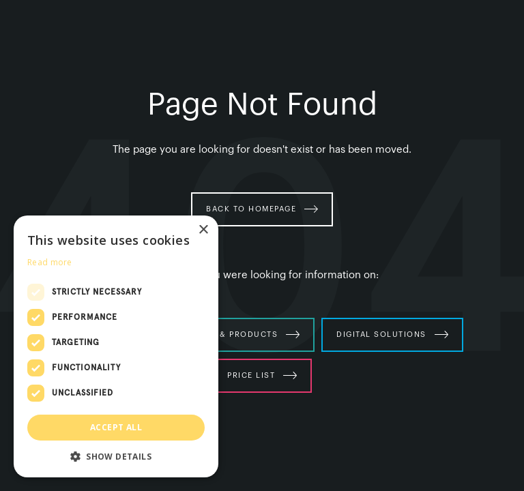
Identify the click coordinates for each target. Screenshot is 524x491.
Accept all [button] (116, 427)
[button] (116, 456)
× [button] (203, 230)
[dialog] (116, 346)
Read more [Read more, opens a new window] (49, 262)
